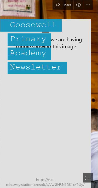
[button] (63, 5)
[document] (49, 94)
